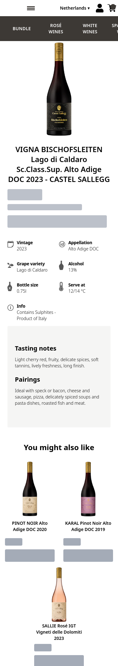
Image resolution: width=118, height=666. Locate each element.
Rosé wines (56, 28)
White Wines (90, 28)
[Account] (99, 8)
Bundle (22, 28)
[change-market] (75, 8)
